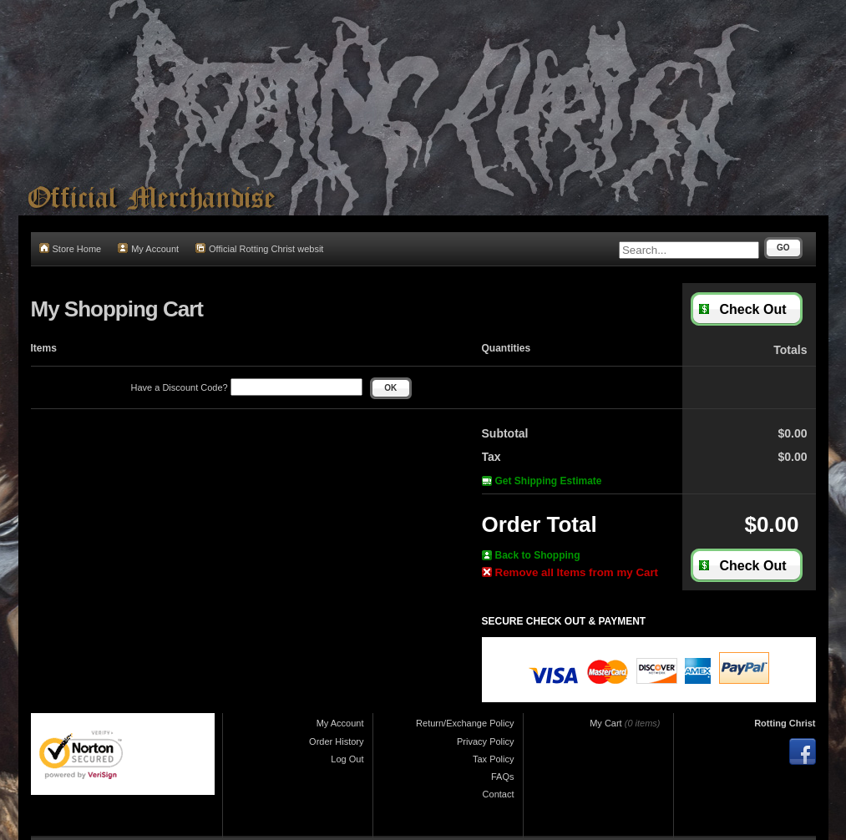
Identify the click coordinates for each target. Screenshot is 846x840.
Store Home (70, 248)
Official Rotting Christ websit (259, 248)
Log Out (347, 759)
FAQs (502, 777)
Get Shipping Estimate (542, 481)
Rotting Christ (784, 723)
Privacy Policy (485, 741)
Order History (336, 741)
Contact (498, 794)
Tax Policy (493, 759)
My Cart (606, 723)
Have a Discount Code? (246, 387)
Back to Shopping (531, 555)
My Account (148, 248)
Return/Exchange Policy (465, 723)
